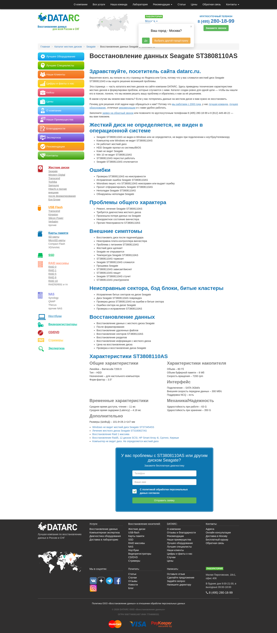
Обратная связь (211, 4)
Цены (194, 4)
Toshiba (52, 181)
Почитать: (134, 568)
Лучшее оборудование (180, 543)
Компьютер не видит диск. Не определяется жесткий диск (125, 441)
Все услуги (99, 4)
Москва (150, 21)
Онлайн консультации (218, 532)
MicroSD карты (56, 240)
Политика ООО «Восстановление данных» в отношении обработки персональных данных (138, 603)
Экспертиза (56, 348)
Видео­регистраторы (62, 324)
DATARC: (172, 523)
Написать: (172, 568)
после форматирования (62, 196)
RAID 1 (52, 270)
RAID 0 (52, 266)
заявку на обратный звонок (117, 113)
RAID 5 (52, 273)
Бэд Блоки (54, 199)
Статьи (181, 4)
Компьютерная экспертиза (105, 532)
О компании (80, 4)
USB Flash (55, 207)
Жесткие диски (58, 167)
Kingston (53, 214)
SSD (51, 255)
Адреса (210, 529)
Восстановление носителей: (144, 523)
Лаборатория (140, 4)
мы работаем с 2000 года (186, 104)
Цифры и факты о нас (179, 553)
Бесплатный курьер (217, 539)
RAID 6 (52, 277)
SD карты (53, 236)
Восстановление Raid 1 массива (110, 434)
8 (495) (216, 21)
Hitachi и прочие (57, 189)
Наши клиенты (175, 550)
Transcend (54, 178)
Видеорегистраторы (139, 553)
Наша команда (118, 4)
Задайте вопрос (176, 581)
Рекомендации (162, 4)
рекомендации (127, 107)
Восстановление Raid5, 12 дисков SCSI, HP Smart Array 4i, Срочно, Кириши (135, 437)
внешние (53, 192)
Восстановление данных (104, 529)
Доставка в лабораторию (104, 539)
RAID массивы (58, 263)
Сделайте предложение (180, 577)
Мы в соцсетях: (98, 568)
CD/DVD (53, 332)
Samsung (53, 185)
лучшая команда (218, 104)
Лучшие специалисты (179, 546)
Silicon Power (55, 218)
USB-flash (133, 532)
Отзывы (132, 581)
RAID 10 (53, 281)
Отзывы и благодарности (181, 532)
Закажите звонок (216, 28)
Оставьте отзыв (176, 574)
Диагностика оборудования (105, 536)
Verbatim (53, 221)
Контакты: (211, 523)
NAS (51, 294)
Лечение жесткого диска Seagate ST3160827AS (119, 430)
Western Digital (56, 174)
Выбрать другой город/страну (171, 40)
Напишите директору (179, 584)
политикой (148, 489)
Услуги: (94, 523)
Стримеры (55, 340)
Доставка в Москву (216, 536)
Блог (131, 588)
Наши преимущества (179, 539)
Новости (133, 584)
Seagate (53, 171)
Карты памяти (58, 232)
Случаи (171, 557)
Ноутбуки (55, 316)
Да (145, 40)
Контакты (232, 4)
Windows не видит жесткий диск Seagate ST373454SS (123, 427)
